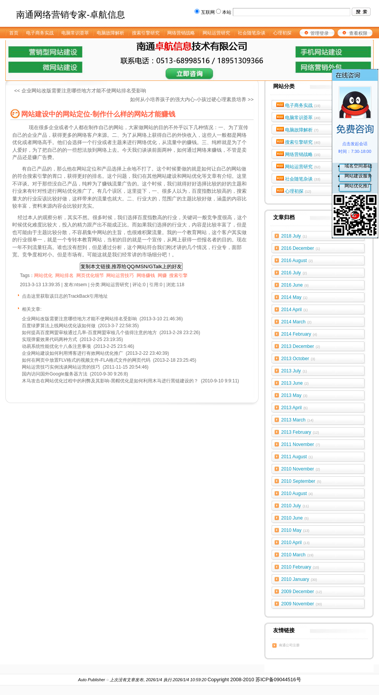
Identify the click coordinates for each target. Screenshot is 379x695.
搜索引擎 (178, 275)
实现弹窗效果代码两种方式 (49, 339)
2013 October (298, 358)
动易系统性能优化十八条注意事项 (56, 346)
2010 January (299, 579)
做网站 (145, 127)
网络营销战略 (303, 154)
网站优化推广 (358, 186)
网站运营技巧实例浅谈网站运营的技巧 (61, 367)
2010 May (295, 530)
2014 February (299, 334)
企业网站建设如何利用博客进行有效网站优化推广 (72, 353)
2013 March (297, 420)
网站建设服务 (358, 176)
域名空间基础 (358, 166)
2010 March (297, 554)
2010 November (300, 469)
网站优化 (192, 176)
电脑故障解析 (302, 130)
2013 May (294, 395)
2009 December (301, 591)
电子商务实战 (303, 105)
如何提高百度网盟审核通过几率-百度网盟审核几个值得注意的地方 (89, 332)
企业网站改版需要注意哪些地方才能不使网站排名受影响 (79, 318)
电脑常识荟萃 (303, 117)
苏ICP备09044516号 (278, 679)
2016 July (294, 272)
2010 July (295, 505)
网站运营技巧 (120, 275)
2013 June (295, 383)
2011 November (300, 444)
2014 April (294, 309)
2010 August (297, 493)
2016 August (297, 260)
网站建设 (167, 176)
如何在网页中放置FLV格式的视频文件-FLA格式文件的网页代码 (86, 360)
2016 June (295, 285)
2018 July (294, 236)
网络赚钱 (146, 275)
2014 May (294, 297)
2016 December (300, 248)
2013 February (300, 432)
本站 (226, 12)
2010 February (300, 567)
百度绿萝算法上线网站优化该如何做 (59, 325)
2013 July (294, 371)
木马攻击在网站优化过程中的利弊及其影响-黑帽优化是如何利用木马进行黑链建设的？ (110, 381)
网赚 (162, 275)
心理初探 (298, 191)
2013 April (294, 407)
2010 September (301, 481)
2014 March (296, 322)
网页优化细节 (90, 275)
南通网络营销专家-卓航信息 (70, 15)
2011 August (297, 456)
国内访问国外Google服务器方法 (54, 374)
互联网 (208, 12)
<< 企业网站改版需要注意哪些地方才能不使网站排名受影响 (80, 90)
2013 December (300, 346)
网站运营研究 (303, 166)
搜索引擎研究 (303, 142)
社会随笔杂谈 (303, 179)
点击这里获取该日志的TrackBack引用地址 (65, 296)
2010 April (295, 542)
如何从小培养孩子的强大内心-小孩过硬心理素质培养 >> (192, 99)
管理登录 (319, 33)
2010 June (295, 518)
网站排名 (64, 275)
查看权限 (358, 33)
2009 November (301, 603)
